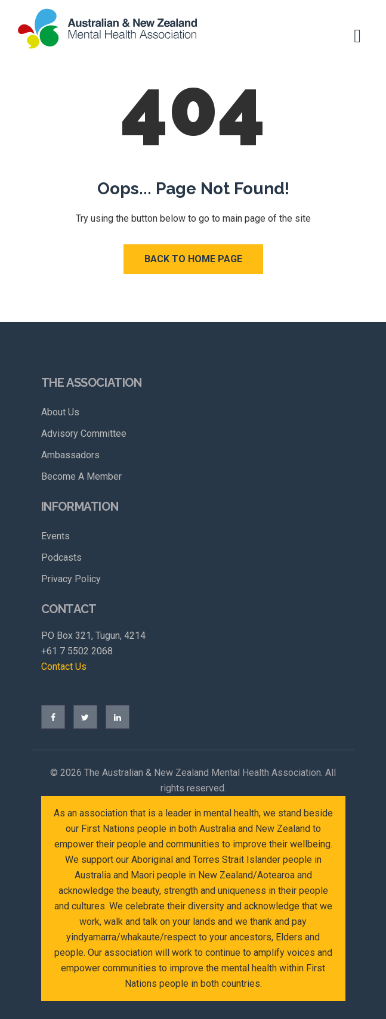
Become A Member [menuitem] (81, 476)
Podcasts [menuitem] (61, 557)
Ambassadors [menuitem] (70, 455)
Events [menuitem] (55, 536)
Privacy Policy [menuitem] (71, 579)
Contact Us (64, 666)
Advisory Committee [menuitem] (83, 433)
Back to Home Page (193, 259)
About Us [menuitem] (60, 412)
